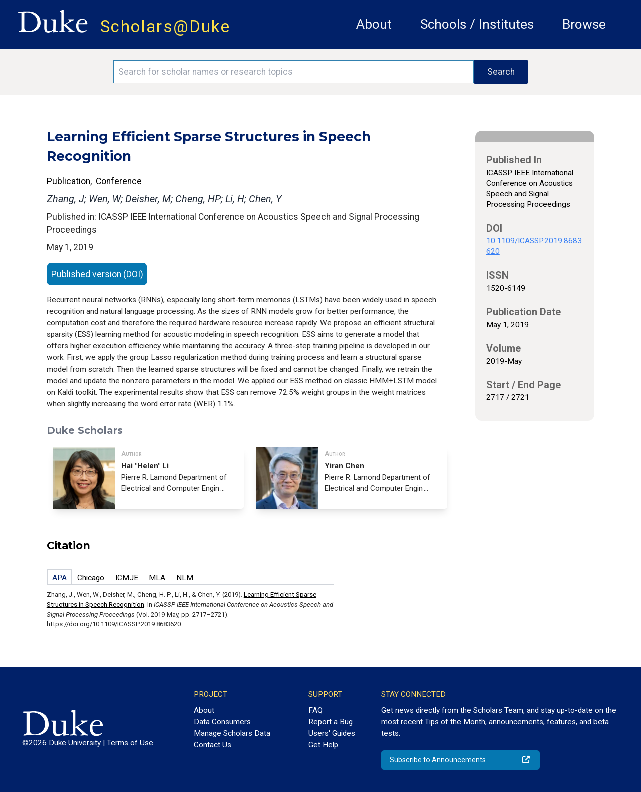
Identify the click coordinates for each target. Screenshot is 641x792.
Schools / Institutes (477, 24)
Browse (584, 24)
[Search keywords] (293, 71)
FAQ (315, 710)
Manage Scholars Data (232, 733)
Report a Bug (330, 721)
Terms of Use (130, 742)
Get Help (323, 744)
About (374, 24)
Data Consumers (222, 721)
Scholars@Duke (165, 26)
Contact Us (212, 744)
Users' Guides (331, 733)
